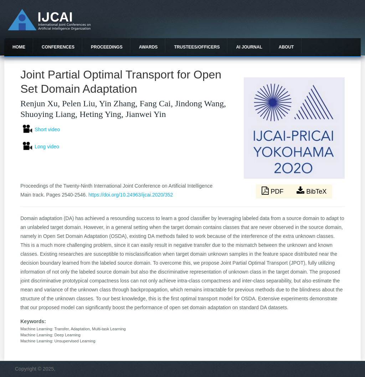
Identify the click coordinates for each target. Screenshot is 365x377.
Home (18, 47)
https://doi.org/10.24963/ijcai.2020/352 (130, 195)
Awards (148, 47)
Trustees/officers (197, 47)
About (286, 47)
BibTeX (312, 191)
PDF (273, 191)
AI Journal (249, 47)
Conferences (58, 47)
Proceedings (107, 47)
